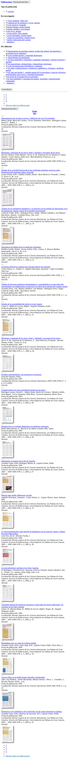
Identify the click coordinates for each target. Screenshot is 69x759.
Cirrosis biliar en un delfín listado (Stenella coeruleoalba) (23, 677)
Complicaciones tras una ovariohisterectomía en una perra (23, 390)
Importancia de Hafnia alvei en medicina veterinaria (21, 247)
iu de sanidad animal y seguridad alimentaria (25, 55)
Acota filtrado (7, 89)
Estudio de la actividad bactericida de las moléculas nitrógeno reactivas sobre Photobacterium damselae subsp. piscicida (30, 171)
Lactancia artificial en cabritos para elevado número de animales (25, 267)
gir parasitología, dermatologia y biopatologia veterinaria (29, 64)
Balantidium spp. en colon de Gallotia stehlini (18, 643)
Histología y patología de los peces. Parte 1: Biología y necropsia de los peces (31, 338)
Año (34, 113)
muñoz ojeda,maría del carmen (19, 40)
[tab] (34, 7)
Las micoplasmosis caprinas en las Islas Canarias (20, 568)
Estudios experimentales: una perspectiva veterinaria (21, 375)
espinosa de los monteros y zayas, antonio (24, 23)
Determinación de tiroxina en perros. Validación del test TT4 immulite (28, 118)
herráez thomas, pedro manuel (18, 27)
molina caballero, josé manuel (18, 29)
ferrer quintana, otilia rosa (18, 21)
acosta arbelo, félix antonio (17, 33)
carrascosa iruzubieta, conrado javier (21, 38)
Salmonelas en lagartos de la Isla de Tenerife (18, 461)
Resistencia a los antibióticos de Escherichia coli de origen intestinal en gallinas (31, 712)
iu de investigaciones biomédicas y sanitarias (25, 66)
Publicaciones (6, 2)
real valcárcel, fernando (17, 25)
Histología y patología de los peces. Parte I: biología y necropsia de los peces (30, 153)
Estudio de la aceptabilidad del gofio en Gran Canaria (21, 304)
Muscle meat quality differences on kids (16, 495)
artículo (11, 11)
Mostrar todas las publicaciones (18, 105)
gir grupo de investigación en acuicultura (22, 77)
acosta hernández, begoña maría (19, 36)
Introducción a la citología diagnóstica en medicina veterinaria (25, 426)
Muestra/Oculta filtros (21, 2)
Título (34, 111)
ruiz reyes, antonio (14, 31)
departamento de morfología (19, 58)
